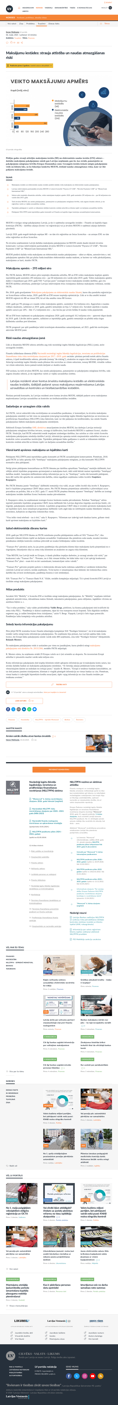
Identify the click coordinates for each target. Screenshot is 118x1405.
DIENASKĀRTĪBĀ (61, 8)
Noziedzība (25, 720)
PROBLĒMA (10, 1096)
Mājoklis (95, 1263)
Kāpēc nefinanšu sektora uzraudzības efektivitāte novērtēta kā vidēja (58, 983)
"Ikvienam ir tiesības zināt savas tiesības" (33, 1385)
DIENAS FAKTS (12, 1090)
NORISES (39, 8)
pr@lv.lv (52, 1374)
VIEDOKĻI (49, 8)
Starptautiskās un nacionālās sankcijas (46, 926)
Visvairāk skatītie (22, 1336)
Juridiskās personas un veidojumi (43, 874)
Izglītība (97, 1166)
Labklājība (97, 1120)
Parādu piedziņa (62, 1220)
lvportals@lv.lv (47, 1371)
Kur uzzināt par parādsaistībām (94, 1065)
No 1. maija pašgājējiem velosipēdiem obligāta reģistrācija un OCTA (18, 1211)
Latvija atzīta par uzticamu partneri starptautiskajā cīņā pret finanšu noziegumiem (59, 1023)
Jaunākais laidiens (57, 1333)
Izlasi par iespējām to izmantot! (55, 692)
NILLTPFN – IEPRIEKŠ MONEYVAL (19, 963)
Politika (59, 1123)
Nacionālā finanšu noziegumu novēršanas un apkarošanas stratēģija (45, 822)
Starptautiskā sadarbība (40, 857)
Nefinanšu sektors (38, 868)
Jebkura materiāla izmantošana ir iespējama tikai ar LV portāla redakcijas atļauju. (41, 1390)
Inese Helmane (12, 32)
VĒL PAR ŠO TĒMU (15, 947)
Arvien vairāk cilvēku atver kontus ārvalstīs (28, 736)
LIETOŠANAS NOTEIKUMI (19, 1370)
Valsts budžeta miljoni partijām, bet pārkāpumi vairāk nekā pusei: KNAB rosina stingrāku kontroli (58, 1116)
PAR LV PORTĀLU (16, 1367)
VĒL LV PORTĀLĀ (14, 1176)
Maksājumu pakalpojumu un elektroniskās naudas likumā (56, 292)
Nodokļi (22, 1300)
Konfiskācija (35, 894)
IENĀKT (109, 2)
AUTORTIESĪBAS (15, 1375)
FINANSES (10, 956)
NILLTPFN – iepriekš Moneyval (47, 720)
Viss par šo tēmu (16, 1071)
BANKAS (9, 966)
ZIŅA (8, 1102)
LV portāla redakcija (46, 1367)
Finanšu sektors (37, 863)
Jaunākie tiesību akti (24, 1333)
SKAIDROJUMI (28, 8)
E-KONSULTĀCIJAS (84, 8)
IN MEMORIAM (12, 1093)
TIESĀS (72, 8)
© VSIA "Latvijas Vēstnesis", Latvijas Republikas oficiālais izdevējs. (34, 1393)
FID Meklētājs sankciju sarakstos (87, 939)
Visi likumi (19, 1339)
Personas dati (61, 1291)
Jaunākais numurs (96, 1333)
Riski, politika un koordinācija (42, 851)
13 (33, 701)
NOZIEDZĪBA (11, 959)
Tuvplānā (17, 38)
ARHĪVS (25, 11)
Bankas (67, 720)
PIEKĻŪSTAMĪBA (15, 1373)
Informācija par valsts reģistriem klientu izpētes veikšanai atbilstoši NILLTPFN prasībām (85, 932)
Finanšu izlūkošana (38, 880)
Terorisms (79, 720)
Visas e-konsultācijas (18, 1306)
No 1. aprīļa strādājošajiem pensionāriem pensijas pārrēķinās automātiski (58, 1156)
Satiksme (22, 1217)
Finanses (31, 38)
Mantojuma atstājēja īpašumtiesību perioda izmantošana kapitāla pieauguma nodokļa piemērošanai (17, 1291)
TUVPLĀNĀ (10, 1099)
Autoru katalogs (95, 1336)
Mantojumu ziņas (57, 1339)
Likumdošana (61, 1263)
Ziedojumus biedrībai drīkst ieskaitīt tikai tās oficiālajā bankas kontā (96, 1045)
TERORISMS (11, 969)
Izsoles (52, 1336)
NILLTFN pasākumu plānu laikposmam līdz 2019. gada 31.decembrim (89, 844)
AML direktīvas (39, 427)
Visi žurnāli (93, 1339)
